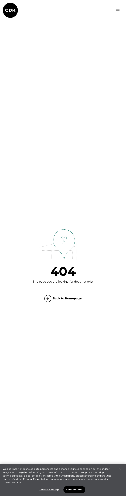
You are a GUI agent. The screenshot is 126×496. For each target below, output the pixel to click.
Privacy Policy (32, 479)
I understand (74, 489)
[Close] (120, 470)
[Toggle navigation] (117, 10)
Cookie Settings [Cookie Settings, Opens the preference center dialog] (49, 489)
